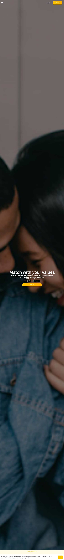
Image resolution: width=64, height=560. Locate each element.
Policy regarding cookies (24, 558)
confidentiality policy (8, 558)
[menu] (2, 3)
